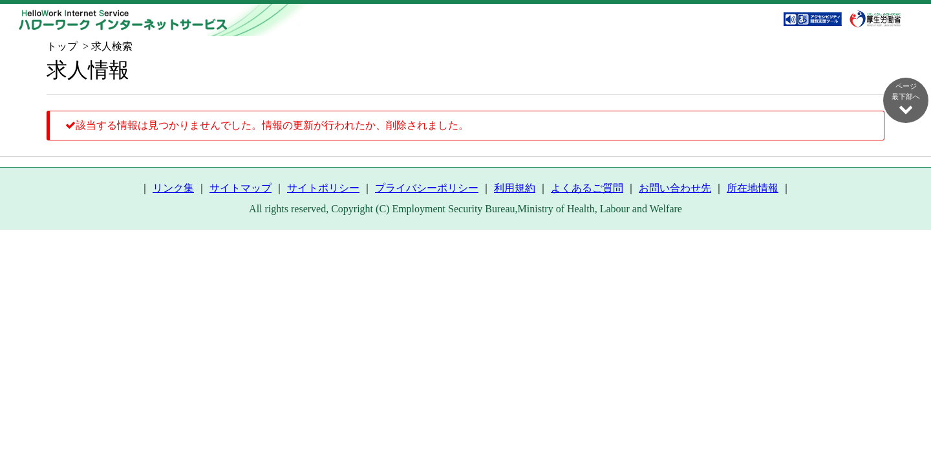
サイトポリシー (323, 188)
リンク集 (173, 188)
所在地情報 (752, 188)
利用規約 (514, 188)
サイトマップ (240, 188)
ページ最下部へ (906, 99)
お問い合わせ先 (675, 188)
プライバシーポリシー (426, 188)
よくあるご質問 (587, 188)
